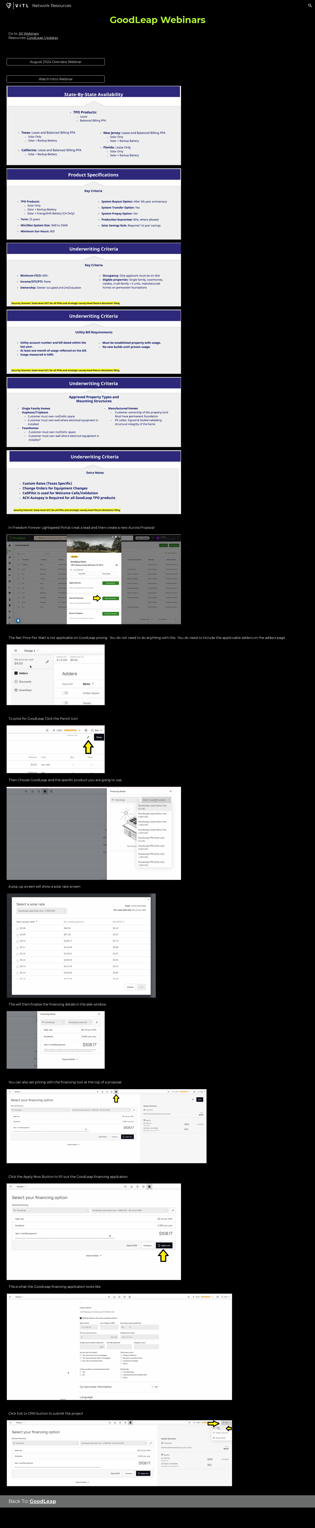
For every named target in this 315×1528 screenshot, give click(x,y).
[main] (157, 20)
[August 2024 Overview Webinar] (55, 62)
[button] (310, 5)
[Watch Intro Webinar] (55, 79)
